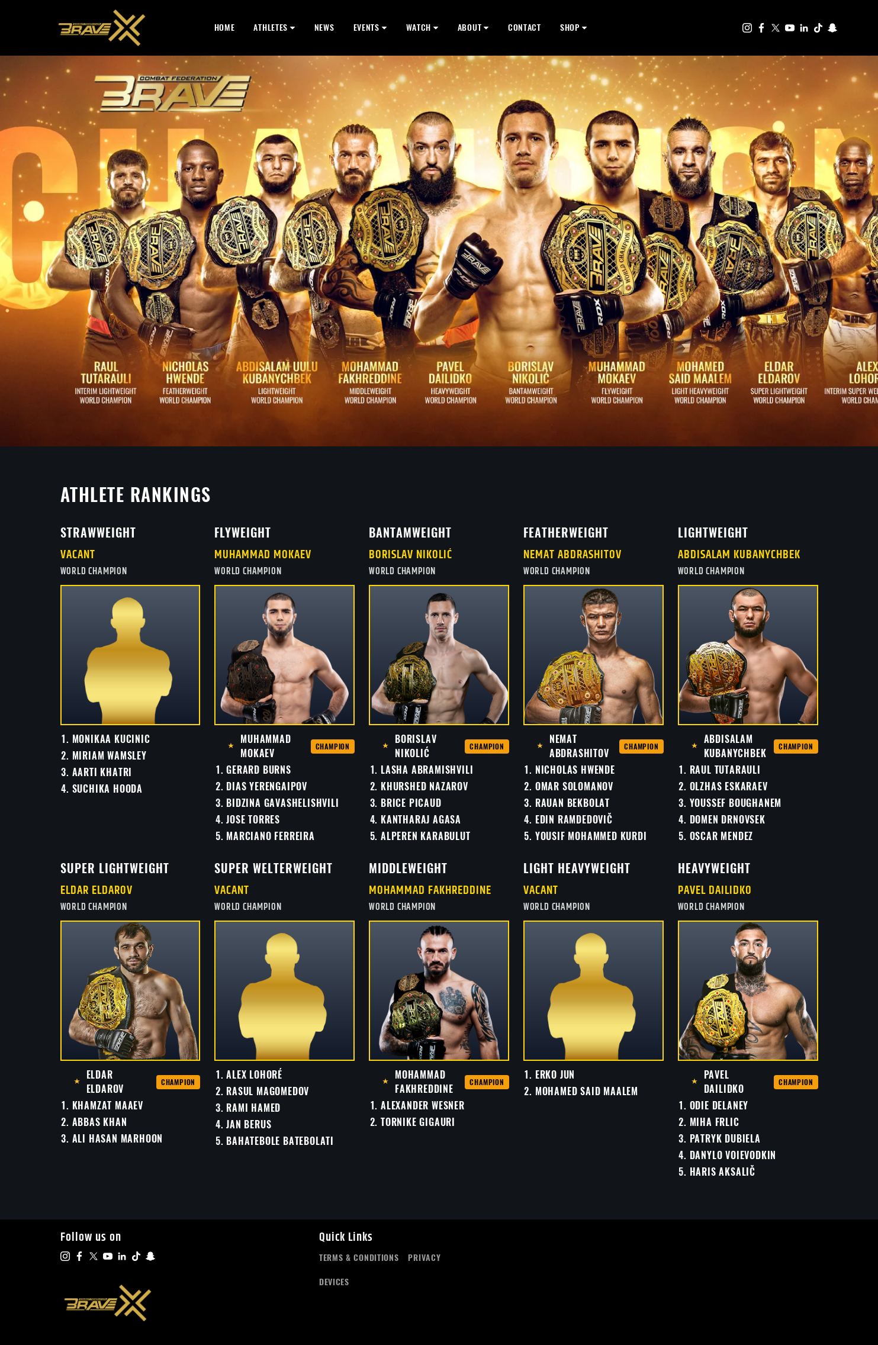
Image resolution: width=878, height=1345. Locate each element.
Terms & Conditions (359, 1257)
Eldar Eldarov (96, 890)
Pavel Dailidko (715, 890)
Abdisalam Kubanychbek (739, 555)
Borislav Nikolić (410, 555)
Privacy (424, 1257)
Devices (334, 1282)
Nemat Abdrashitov (572, 555)
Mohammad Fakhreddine (430, 890)
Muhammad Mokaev (262, 555)
